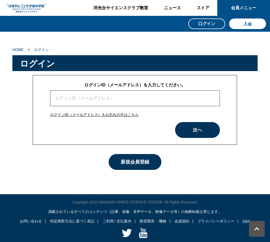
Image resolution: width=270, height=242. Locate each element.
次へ (197, 130)
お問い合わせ (31, 221)
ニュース (172, 8)
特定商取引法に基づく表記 (72, 221)
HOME (17, 50)
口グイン (206, 23)
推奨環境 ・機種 (152, 221)
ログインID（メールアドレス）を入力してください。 (135, 85)
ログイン (41, 50)
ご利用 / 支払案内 (117, 221)
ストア (203, 8)
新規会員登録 (135, 162)
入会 (247, 24)
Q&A (246, 221)
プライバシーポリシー (215, 221)
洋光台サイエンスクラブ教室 (120, 8)
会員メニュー (243, 8)
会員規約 (182, 221)
